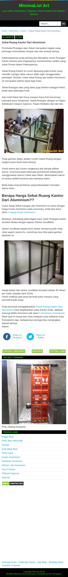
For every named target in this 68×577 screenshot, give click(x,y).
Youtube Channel (11, 565)
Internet (6, 477)
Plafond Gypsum (10, 473)
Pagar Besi (7, 436)
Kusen (23, 31)
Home (4, 31)
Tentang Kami (56, 562)
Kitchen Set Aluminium (13, 465)
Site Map (42, 562)
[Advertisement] (34, 525)
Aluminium (13, 31)
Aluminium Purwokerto (53, 313)
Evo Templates (55, 574)
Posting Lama (57, 351)
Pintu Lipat (7, 453)
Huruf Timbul (8, 469)
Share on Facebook (17, 336)
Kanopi (5, 444)
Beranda (37, 351)
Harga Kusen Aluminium (22, 212)
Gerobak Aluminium (12, 461)
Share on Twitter (40, 336)
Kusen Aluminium (11, 457)
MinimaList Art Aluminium (26, 574)
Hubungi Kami (9, 562)
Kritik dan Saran (27, 562)
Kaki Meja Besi (9, 449)
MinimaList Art (34, 5)
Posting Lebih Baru (14, 351)
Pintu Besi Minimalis (12, 440)
